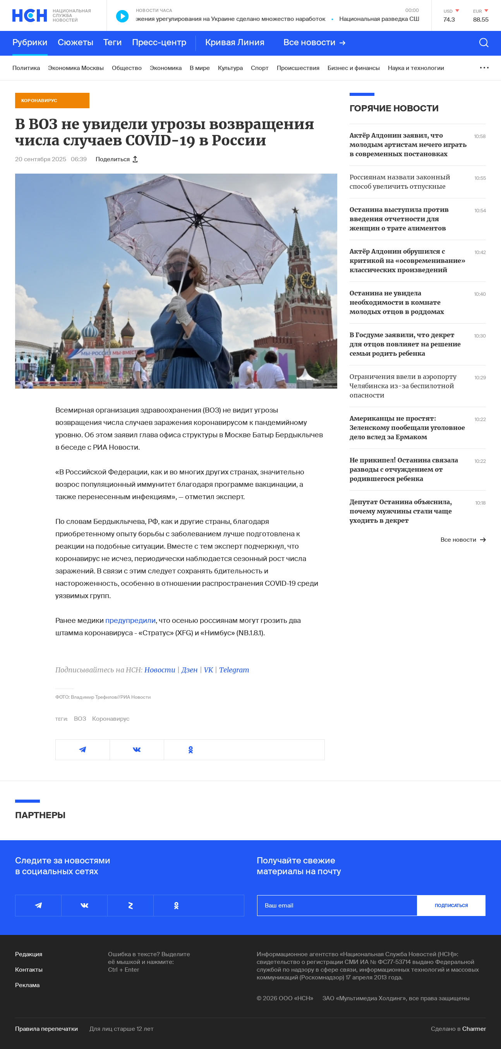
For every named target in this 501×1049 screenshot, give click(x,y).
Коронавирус (110, 719)
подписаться (451, 905)
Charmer (474, 1029)
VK (208, 669)
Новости (159, 669)
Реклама (27, 985)
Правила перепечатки (46, 1029)
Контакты (29, 970)
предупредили (130, 620)
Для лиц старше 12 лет (121, 1029)
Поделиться (116, 159)
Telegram (234, 669)
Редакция (28, 954)
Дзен (190, 669)
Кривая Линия (234, 43)
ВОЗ (80, 719)
